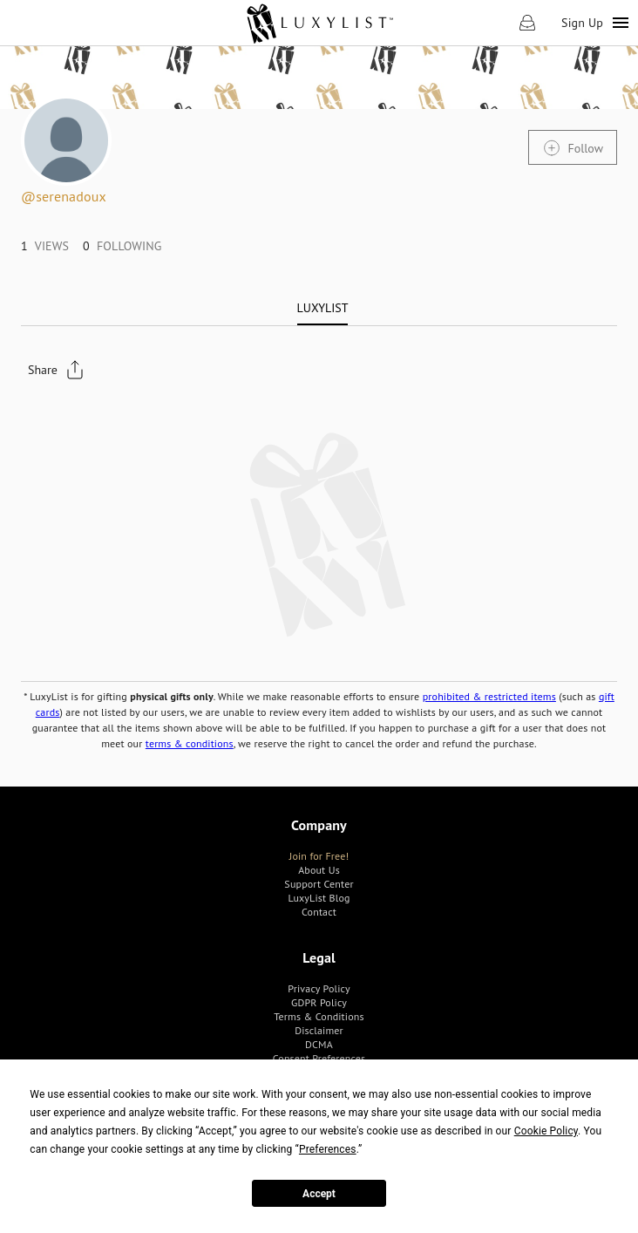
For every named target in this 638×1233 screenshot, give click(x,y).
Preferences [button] (327, 1149)
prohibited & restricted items (489, 696)
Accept (319, 1194)
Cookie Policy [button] (546, 1131)
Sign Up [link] (582, 23)
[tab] (323, 307)
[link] (319, 23)
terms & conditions (190, 743)
